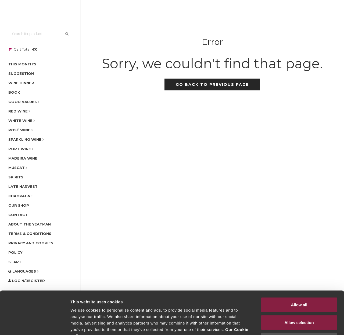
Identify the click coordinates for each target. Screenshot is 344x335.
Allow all (299, 264)
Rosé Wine (19, 130)
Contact (18, 215)
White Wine (20, 120)
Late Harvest (23, 186)
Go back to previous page (212, 84)
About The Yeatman (29, 224)
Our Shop (18, 205)
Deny (299, 299)
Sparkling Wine (24, 139)
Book (14, 92)
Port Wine (19, 149)
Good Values (22, 102)
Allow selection (299, 282)
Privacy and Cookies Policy (30, 248)
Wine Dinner (21, 83)
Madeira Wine (22, 158)
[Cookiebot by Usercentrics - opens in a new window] (34, 324)
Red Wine (18, 111)
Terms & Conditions (29, 233)
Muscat (16, 167)
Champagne (20, 196)
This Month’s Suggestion (22, 69)
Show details (282, 324)
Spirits (15, 177)
